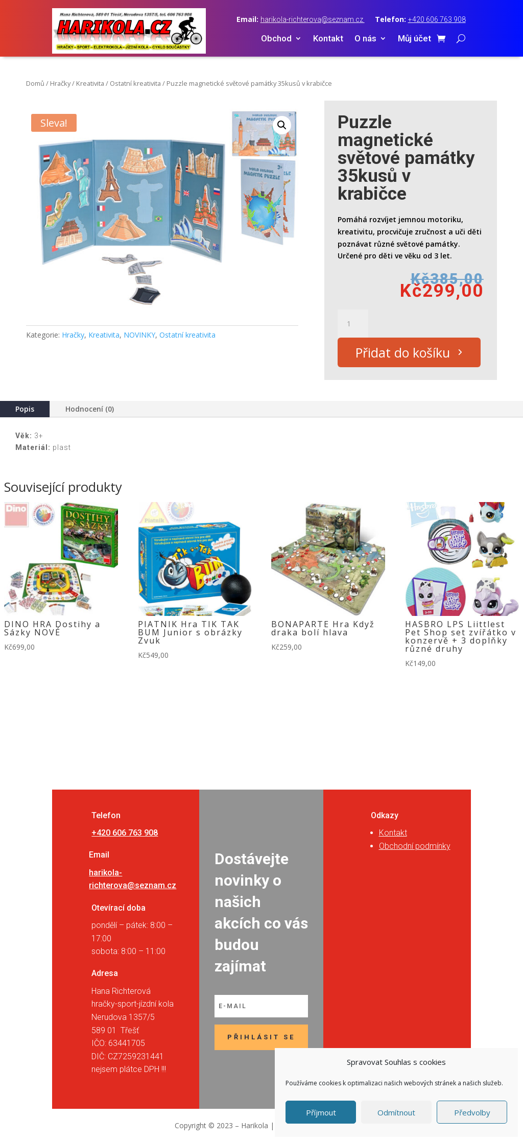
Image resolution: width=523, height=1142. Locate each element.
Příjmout (321, 1112)
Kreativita (90, 83)
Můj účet (414, 39)
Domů (35, 83)
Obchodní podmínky (414, 846)
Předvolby (472, 1112)
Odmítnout (396, 1112)
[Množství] (353, 324)
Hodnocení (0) (89, 409)
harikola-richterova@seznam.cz (312, 19)
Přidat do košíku (402, 352)
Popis (24, 409)
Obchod (276, 39)
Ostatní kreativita (135, 83)
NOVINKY (139, 335)
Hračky (60, 83)
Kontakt (328, 39)
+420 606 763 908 (437, 19)
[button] (282, 125)
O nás (365, 39)
